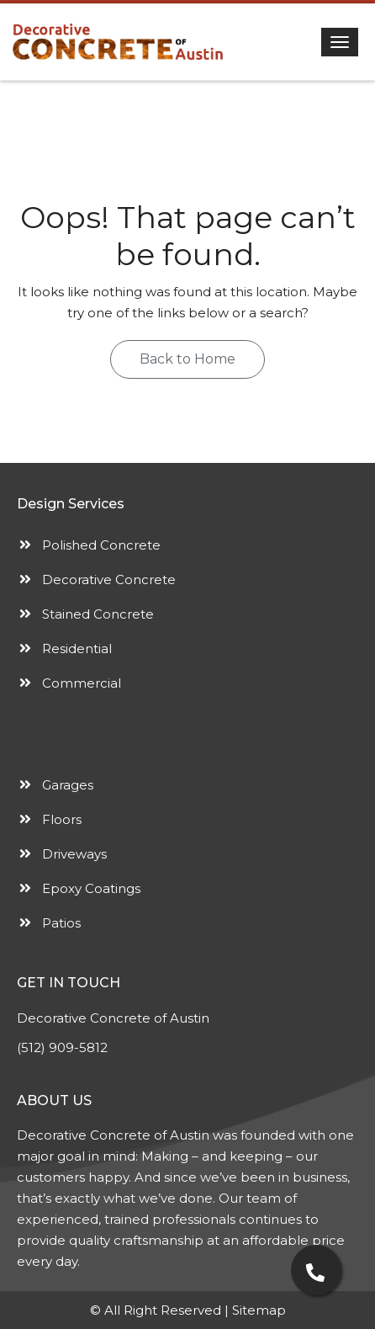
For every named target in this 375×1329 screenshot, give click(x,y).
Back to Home (187, 359)
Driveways (74, 854)
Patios (61, 923)
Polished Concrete (101, 545)
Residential (77, 649)
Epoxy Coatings (91, 888)
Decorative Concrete (109, 579)
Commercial (81, 683)
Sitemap (259, 1310)
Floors (62, 819)
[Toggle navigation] (339, 42)
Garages (67, 785)
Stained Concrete (98, 614)
